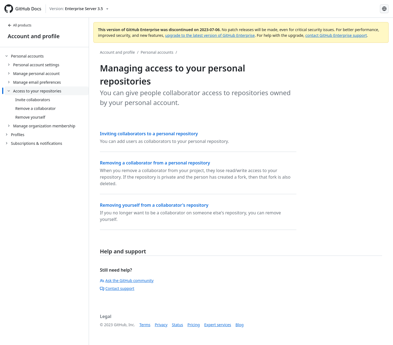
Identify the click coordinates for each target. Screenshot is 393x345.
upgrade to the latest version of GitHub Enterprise (210, 35)
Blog (240, 324)
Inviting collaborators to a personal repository (149, 134)
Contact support (117, 288)
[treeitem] (46, 91)
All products (19, 25)
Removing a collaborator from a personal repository (155, 163)
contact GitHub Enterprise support (336, 35)
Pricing (193, 324)
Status (177, 324)
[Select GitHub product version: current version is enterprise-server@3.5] (79, 8)
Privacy (161, 324)
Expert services (217, 324)
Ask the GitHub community (127, 280)
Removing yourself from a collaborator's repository (154, 205)
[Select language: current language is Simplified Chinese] (384, 8)
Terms (144, 324)
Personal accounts (157, 52)
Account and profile (33, 36)
